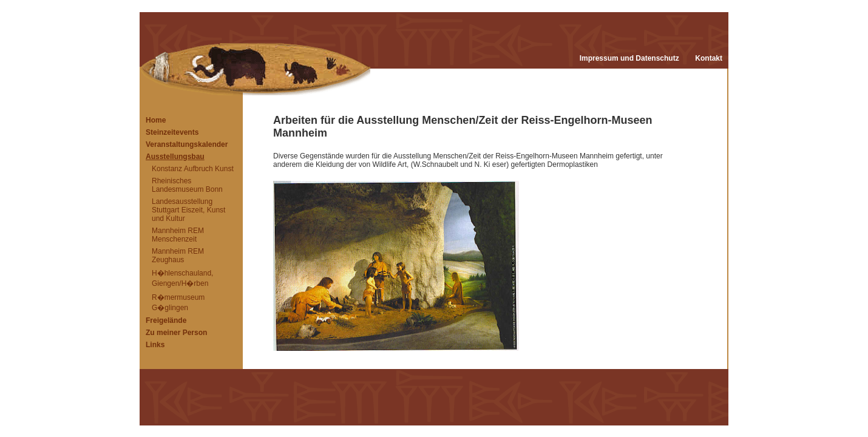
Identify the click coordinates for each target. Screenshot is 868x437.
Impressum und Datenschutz (629, 58)
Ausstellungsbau (175, 156)
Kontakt (708, 58)
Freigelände (166, 320)
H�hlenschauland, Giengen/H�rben (182, 278)
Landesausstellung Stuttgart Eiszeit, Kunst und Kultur (188, 210)
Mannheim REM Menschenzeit (178, 234)
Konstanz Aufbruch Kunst (193, 168)
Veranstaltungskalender (187, 144)
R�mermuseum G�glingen (178, 302)
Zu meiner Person (176, 332)
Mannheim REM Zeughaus (178, 255)
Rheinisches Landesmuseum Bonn (187, 185)
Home (156, 120)
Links (155, 344)
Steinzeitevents (172, 132)
